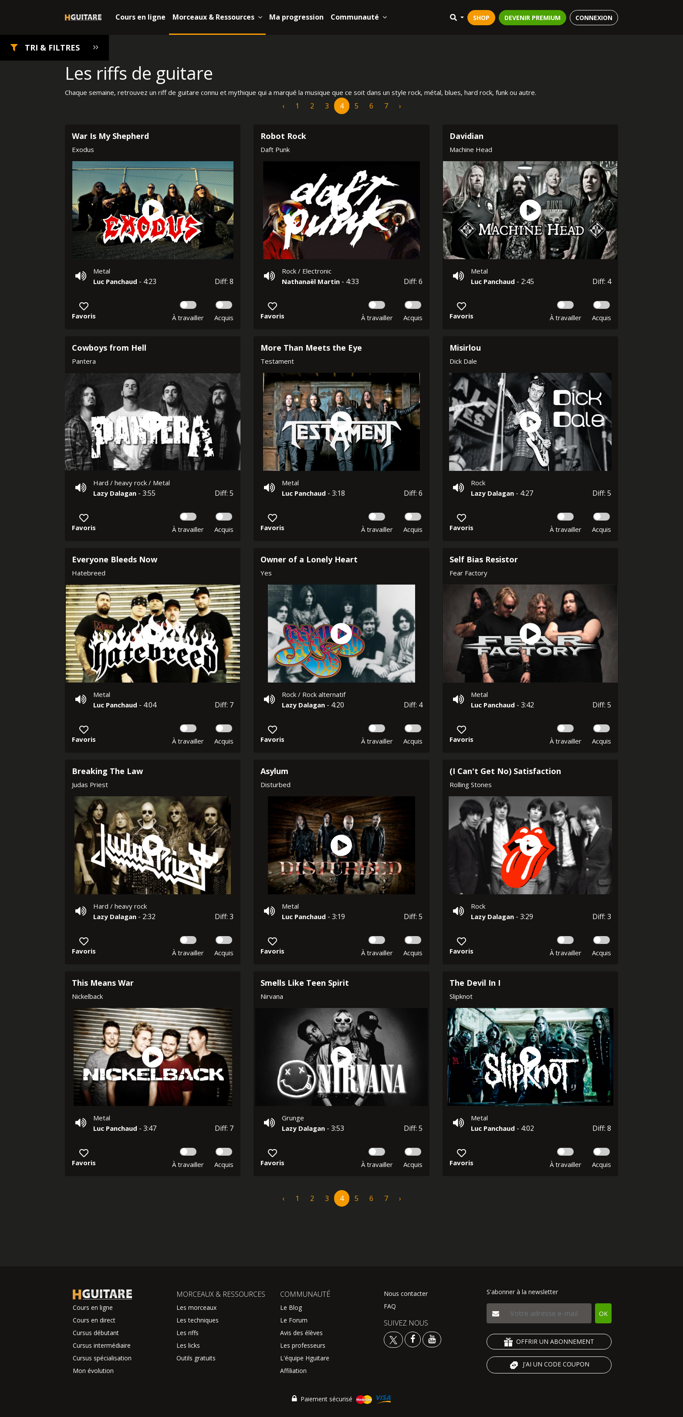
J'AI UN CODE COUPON (549, 1365)
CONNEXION (593, 18)
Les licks (188, 1345)
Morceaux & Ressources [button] (217, 17)
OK (603, 1313)
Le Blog (291, 1307)
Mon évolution (93, 1370)
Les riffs (187, 1333)
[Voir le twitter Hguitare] (394, 1339)
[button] (54, 48)
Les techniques (197, 1320)
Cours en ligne (140, 17)
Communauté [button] (359, 17)
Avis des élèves (301, 1333)
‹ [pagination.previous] (283, 106)
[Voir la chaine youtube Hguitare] (432, 1339)
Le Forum (294, 1320)
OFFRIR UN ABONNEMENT (549, 1341)
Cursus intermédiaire (102, 1345)
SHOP (481, 18)
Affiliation (293, 1370)
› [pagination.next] (400, 106)
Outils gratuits (196, 1358)
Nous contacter (406, 1293)
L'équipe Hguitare (304, 1358)
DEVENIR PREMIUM (532, 18)
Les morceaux (196, 1307)
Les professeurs (302, 1345)
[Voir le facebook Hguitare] (413, 1339)
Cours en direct (94, 1320)
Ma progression (296, 17)
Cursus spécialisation (102, 1358)
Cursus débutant (96, 1333)
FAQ (390, 1306)
